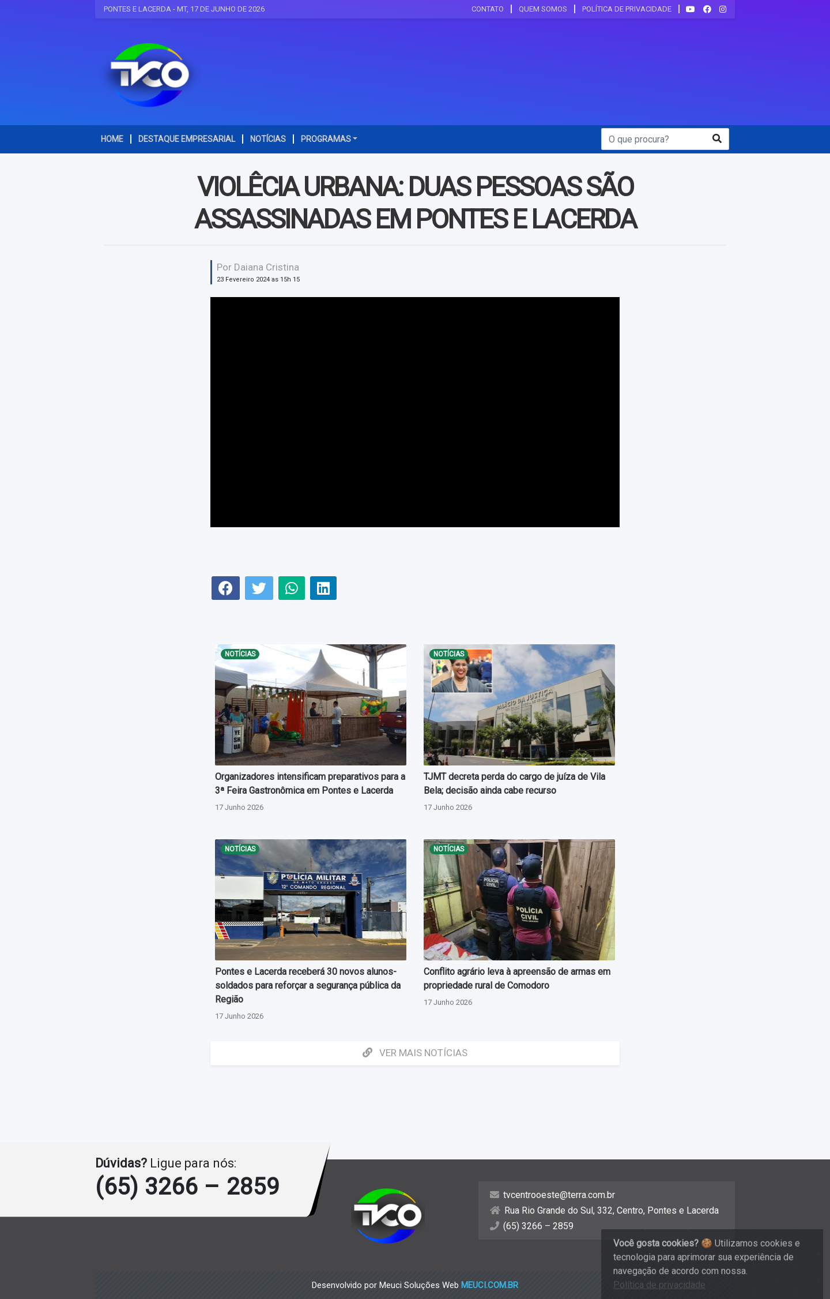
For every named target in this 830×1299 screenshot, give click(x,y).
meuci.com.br (489, 1285)
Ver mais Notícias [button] (415, 1052)
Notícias (240, 654)
